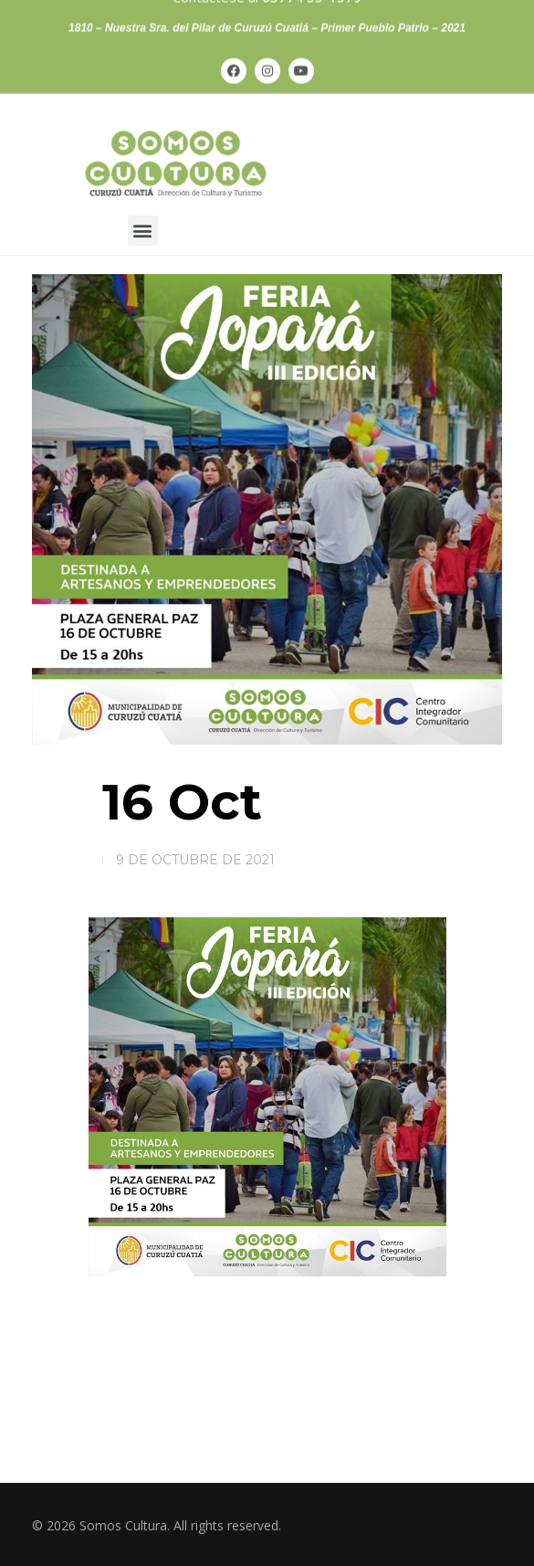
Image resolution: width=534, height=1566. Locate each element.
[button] (143, 231)
